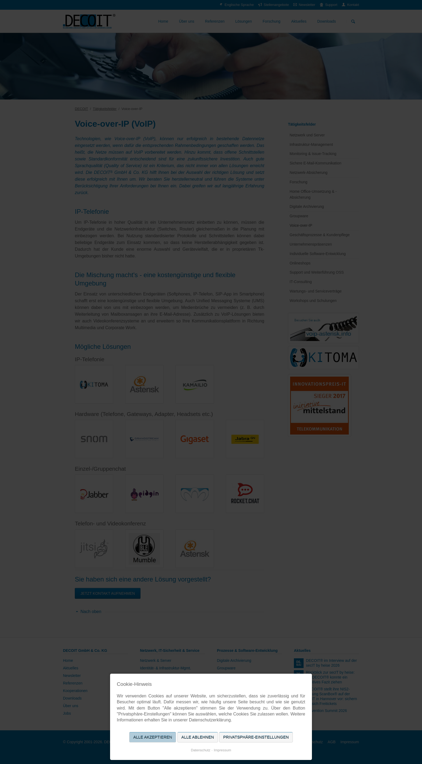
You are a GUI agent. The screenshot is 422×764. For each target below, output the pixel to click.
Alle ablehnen (197, 737)
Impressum (222, 750)
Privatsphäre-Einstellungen (256, 737)
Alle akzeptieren (152, 737)
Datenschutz (200, 750)
